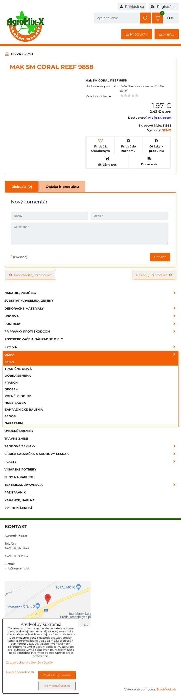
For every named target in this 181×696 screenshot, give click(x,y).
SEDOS (10, 416)
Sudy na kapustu (19, 477)
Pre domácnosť (18, 508)
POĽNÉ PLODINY (18, 396)
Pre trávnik (15, 492)
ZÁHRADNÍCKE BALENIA (24, 409)
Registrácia (164, 6)
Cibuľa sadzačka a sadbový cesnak (91, 454)
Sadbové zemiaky (91, 446)
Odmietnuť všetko (57, 685)
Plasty (91, 462)
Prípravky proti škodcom (91, 331)
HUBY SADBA (15, 403)
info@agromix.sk (17, 568)
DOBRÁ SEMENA (18, 375)
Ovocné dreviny (19, 431)
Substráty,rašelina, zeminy (28, 300)
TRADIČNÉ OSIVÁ (18, 369)
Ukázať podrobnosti (20, 671)
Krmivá (91, 347)
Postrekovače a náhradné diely (33, 339)
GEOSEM (11, 389)
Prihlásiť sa (132, 6)
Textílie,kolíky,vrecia (91, 485)
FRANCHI (12, 382)
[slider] (129, 95)
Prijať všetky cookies (57, 675)
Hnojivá (91, 316)
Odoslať (160, 257)
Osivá (91, 355)
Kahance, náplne (19, 500)
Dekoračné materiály (91, 308)
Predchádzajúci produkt (30, 275)
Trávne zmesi (16, 438)
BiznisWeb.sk (166, 689)
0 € (170, 18)
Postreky (91, 324)
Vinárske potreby (20, 469)
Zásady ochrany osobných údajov (29, 662)
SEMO (9, 362)
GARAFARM (14, 423)
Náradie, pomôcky (91, 293)
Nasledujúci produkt (154, 275)
